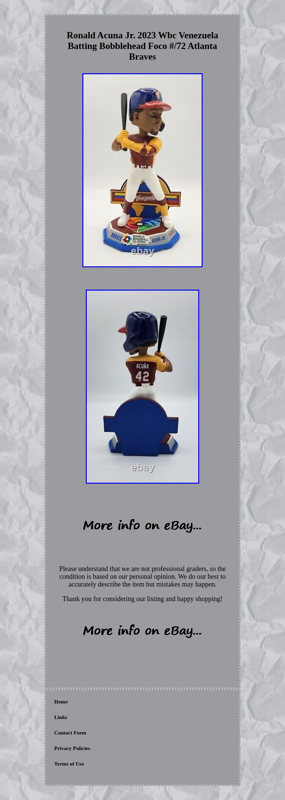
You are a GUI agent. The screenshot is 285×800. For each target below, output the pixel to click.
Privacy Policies (72, 748)
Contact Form (70, 732)
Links (60, 717)
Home (61, 701)
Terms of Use (69, 764)
